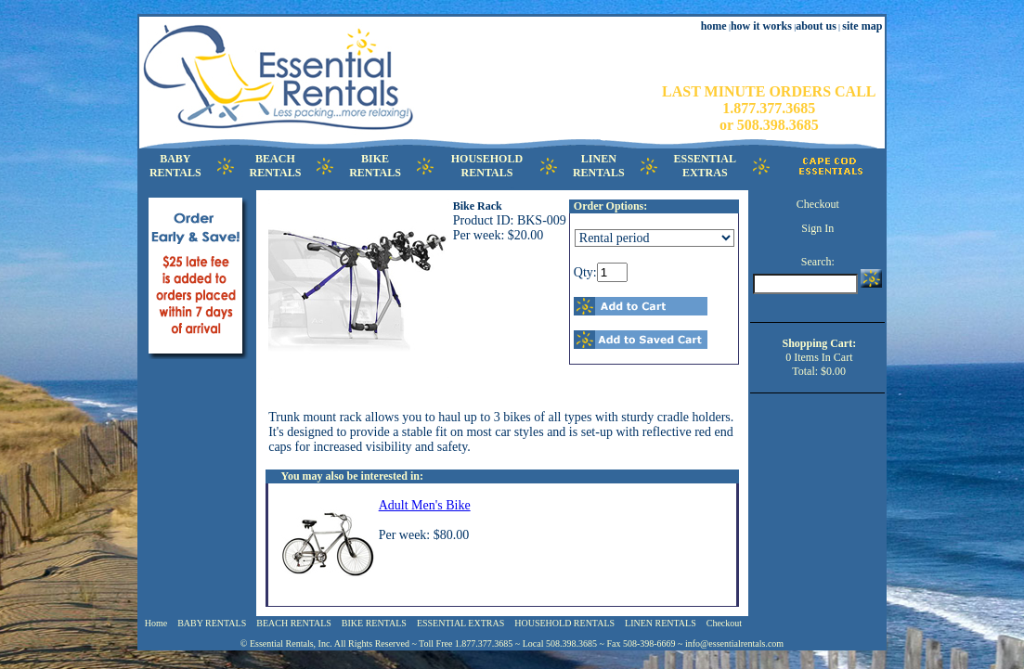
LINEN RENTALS (660, 623)
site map (862, 25)
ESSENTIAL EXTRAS (460, 623)
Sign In (817, 228)
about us (816, 25)
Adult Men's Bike (425, 505)
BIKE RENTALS (374, 623)
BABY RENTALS (211, 623)
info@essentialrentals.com (734, 643)
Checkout (818, 204)
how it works (761, 25)
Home (156, 623)
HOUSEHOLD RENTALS (564, 623)
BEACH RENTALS (293, 623)
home (714, 25)
